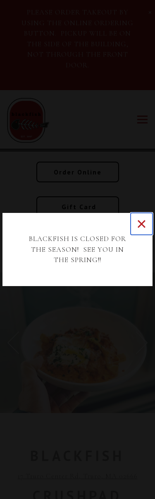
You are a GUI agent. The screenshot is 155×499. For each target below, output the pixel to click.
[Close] (142, 224)
